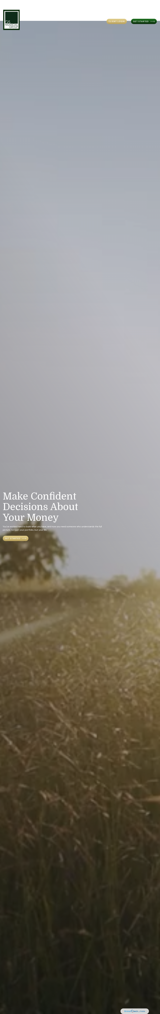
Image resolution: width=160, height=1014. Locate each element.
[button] (41, 7)
